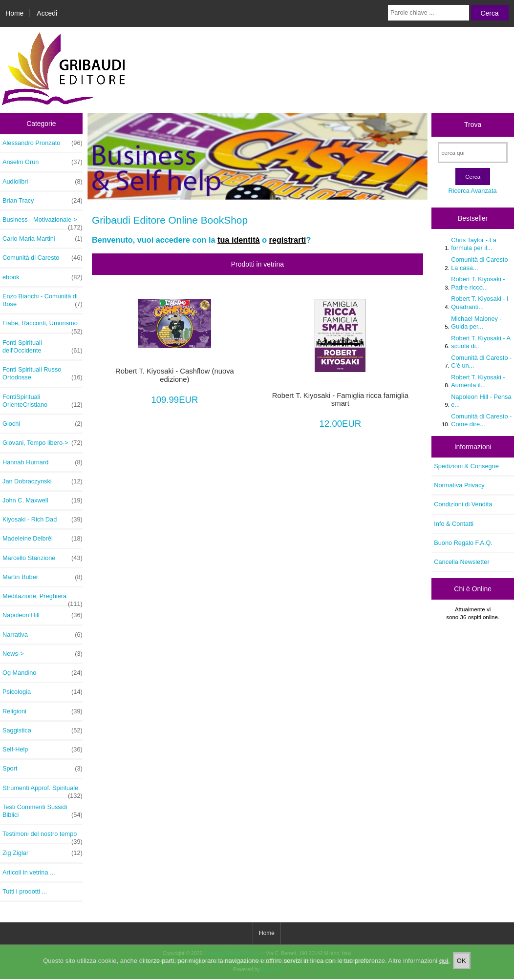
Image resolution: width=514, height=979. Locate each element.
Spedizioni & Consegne (466, 466)
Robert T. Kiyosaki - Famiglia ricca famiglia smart (340, 399)
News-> (42, 654)
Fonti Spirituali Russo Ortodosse (42, 373)
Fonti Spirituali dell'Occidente (42, 346)
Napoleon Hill (42, 615)
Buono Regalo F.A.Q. (463, 542)
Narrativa (42, 635)
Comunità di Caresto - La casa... (481, 263)
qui (444, 961)
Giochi (42, 424)
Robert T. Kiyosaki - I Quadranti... (479, 302)
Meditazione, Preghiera (42, 598)
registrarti (287, 239)
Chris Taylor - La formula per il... (473, 243)
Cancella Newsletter (461, 561)
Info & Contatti (453, 523)
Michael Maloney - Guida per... (476, 322)
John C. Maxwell (42, 500)
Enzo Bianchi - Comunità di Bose (42, 300)
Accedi (47, 13)
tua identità (238, 239)
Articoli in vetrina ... (28, 872)
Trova (472, 124)
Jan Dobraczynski (42, 481)
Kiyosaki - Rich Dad (42, 519)
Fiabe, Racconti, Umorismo (42, 325)
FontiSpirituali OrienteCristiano (42, 401)
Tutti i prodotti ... (24, 891)
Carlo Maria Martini (42, 239)
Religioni (42, 711)
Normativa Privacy (459, 485)
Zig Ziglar (42, 853)
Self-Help (42, 749)
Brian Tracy (42, 201)
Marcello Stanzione (42, 558)
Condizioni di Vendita (463, 504)
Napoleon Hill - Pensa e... (481, 400)
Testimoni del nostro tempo (42, 836)
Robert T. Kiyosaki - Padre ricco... (478, 283)
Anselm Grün (42, 162)
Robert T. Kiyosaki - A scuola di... (480, 342)
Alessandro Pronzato (42, 143)
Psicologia (42, 692)
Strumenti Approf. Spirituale (42, 790)
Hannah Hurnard (42, 462)
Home (14, 13)
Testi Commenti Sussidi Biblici (42, 811)
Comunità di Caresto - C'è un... (481, 361)
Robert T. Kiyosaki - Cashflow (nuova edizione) (174, 375)
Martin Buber (42, 577)
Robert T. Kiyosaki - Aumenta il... (478, 381)
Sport (42, 768)
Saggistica (42, 730)
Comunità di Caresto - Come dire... (481, 420)
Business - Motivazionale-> (42, 222)
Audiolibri (42, 182)
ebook (42, 277)
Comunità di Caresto (42, 258)
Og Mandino (42, 673)
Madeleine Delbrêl (42, 538)
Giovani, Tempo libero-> (42, 443)
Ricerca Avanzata (473, 190)
